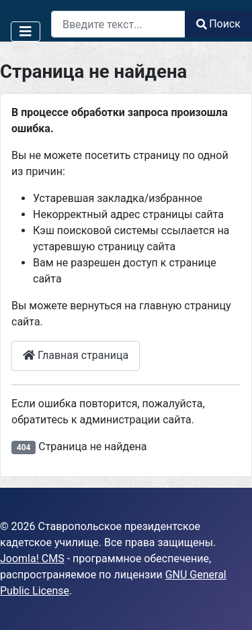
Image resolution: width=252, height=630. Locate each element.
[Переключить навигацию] (25, 31)
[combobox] (118, 24)
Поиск (218, 23)
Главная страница (75, 355)
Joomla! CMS (32, 558)
